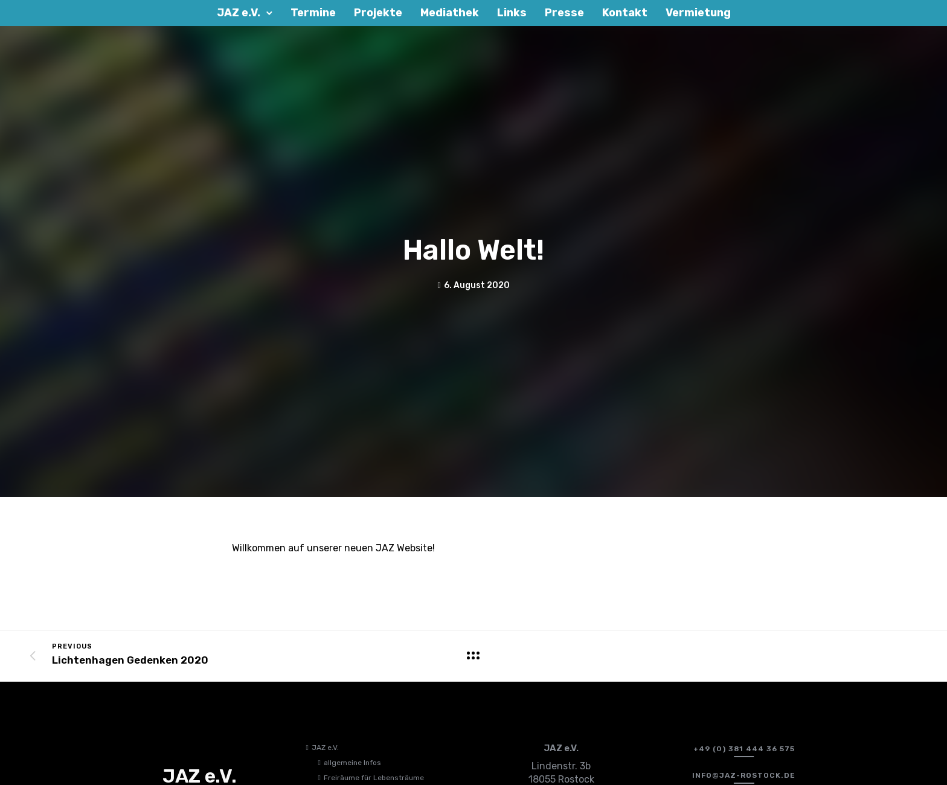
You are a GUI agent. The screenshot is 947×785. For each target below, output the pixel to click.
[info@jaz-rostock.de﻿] (743, 775)
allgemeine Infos (352, 762)
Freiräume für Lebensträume (374, 778)
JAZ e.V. (325, 747)
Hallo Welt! (473, 250)
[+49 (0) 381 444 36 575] (744, 749)
